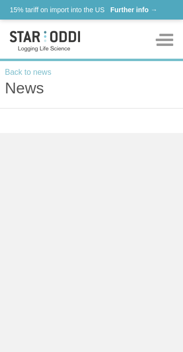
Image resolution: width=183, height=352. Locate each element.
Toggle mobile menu (164, 40)
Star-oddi (45, 41)
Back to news (28, 72)
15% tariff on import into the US (83, 10)
